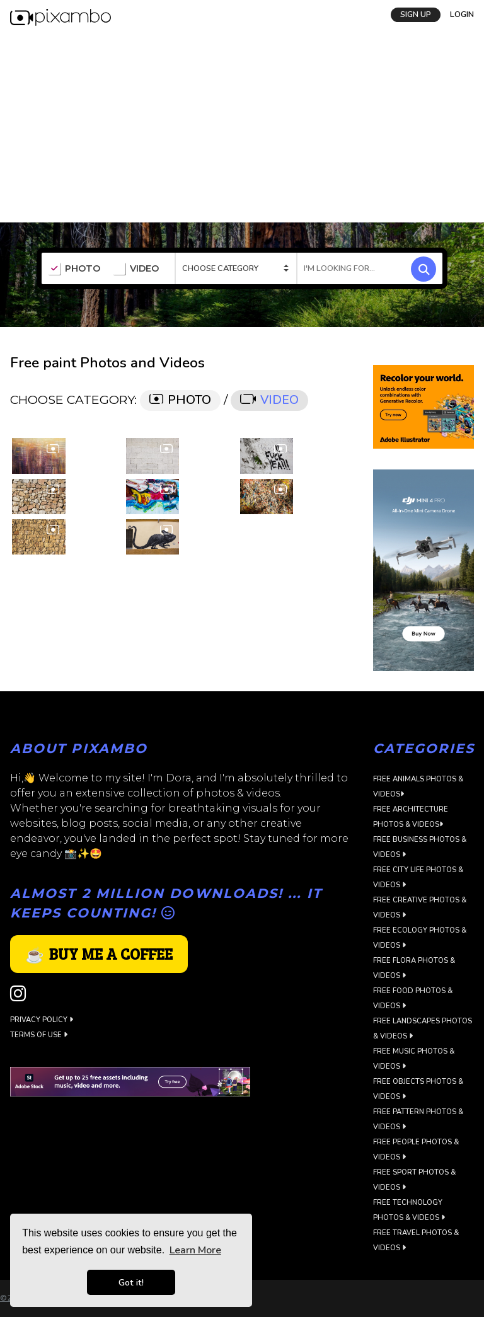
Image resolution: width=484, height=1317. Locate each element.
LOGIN (462, 14)
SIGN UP (415, 14)
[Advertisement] (242, 128)
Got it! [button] (131, 1282)
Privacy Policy (41, 1020)
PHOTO (74, 269)
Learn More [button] (195, 1250)
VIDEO (136, 269)
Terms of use (38, 1035)
